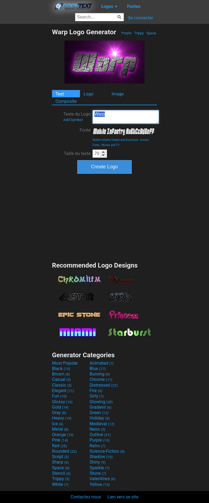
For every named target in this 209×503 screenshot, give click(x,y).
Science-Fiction (107, 451)
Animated (102, 363)
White (60, 484)
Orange (62, 434)
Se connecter (140, 17)
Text (60, 94)
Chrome (101, 379)
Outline (100, 434)
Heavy (61, 418)
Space (151, 33)
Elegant (63, 390)
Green (99, 412)
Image (118, 94)
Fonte (85, 130)
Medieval (102, 423)
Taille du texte (77, 153)
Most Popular (65, 363)
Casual (61, 379)
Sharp (60, 462)
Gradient (100, 407)
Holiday (100, 418)
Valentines (102, 478)
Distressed (104, 385)
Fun (59, 396)
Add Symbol (72, 120)
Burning (100, 374)
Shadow (101, 456)
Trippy (139, 33)
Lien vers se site (123, 496)
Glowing (101, 401)
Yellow (100, 484)
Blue (98, 368)
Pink (60, 440)
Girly (97, 396)
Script (60, 456)
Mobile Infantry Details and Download (115, 139)
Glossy (62, 401)
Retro (97, 445)
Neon (97, 429)
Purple (127, 33)
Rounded (64, 451)
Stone (98, 473)
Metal (60, 429)
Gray (59, 412)
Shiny (98, 462)
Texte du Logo (77, 116)
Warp (126, 117)
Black (61, 368)
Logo (88, 94)
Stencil (61, 473)
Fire (96, 390)
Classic (62, 385)
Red (59, 445)
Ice (57, 423)
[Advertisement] (26, 109)
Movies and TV (110, 145)
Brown (61, 374)
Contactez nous (85, 496)
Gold (60, 407)
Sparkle (99, 467)
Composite (66, 101)
